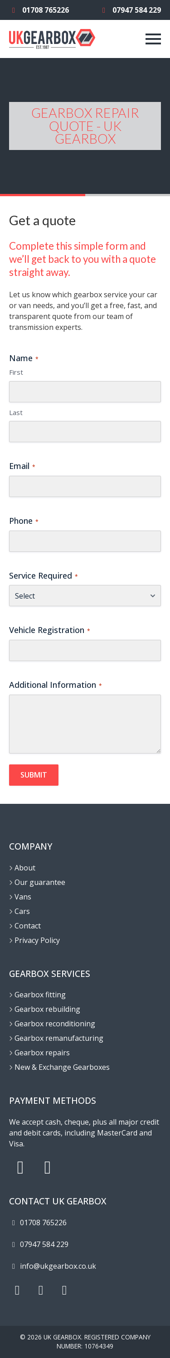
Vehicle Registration (49, 629)
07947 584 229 (130, 10)
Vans (23, 897)
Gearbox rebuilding (47, 1009)
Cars (22, 911)
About (25, 868)
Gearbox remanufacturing (59, 1038)
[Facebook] (64, 1290)
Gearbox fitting (40, 995)
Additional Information (55, 684)
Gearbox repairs (42, 1053)
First (16, 372)
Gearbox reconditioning (55, 1024)
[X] (41, 1290)
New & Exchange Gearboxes (62, 1067)
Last (16, 412)
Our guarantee (40, 882)
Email (22, 465)
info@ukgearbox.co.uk (52, 1266)
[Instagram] (17, 1290)
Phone (24, 520)
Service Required (43, 575)
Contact (28, 926)
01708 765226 (39, 10)
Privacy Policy (37, 940)
